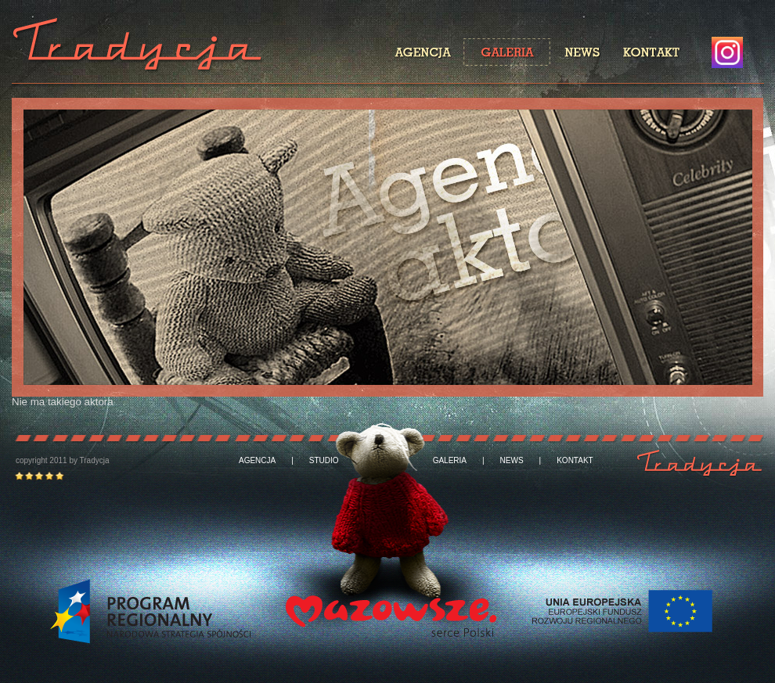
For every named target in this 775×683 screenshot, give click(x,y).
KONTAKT (575, 461)
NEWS (512, 461)
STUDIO (324, 461)
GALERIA (450, 461)
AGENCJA (257, 461)
